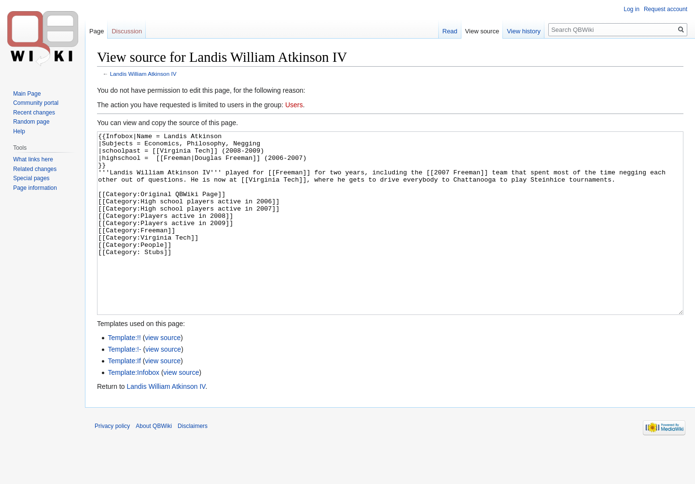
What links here (33, 159)
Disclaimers (193, 462)
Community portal (35, 103)
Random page (31, 121)
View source (482, 31)
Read (450, 31)
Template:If (124, 397)
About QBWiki (154, 462)
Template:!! (124, 374)
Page (96, 31)
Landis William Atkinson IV (143, 74)
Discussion (126, 31)
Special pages (31, 178)
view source (163, 374)
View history (524, 31)
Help (19, 131)
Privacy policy (112, 462)
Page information (35, 188)
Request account (665, 9)
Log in (631, 9)
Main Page (27, 93)
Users (294, 105)
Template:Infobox (133, 409)
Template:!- (124, 385)
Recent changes (34, 112)
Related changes (34, 169)
